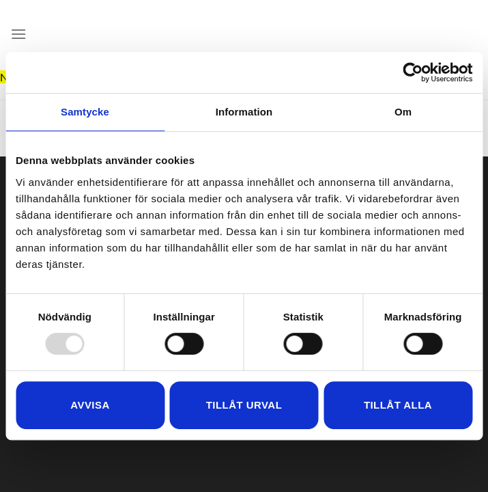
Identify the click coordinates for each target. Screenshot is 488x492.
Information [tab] (244, 112)
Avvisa (89, 405)
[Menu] (18, 34)
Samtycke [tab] (85, 112)
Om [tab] (403, 112)
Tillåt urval (244, 405)
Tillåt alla (398, 405)
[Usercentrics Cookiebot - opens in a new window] (412, 72)
